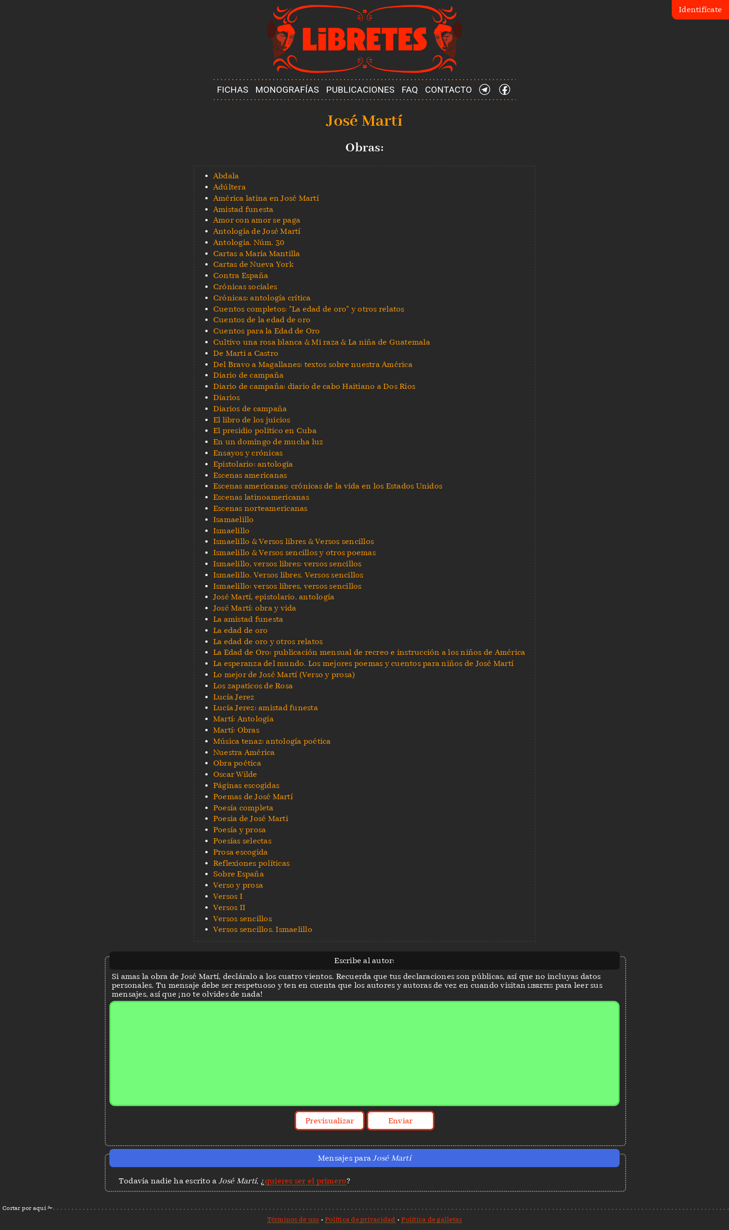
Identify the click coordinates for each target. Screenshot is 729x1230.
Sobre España (238, 874)
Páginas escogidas (246, 785)
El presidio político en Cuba (265, 430)
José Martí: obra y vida (255, 608)
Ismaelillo (231, 530)
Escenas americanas (250, 475)
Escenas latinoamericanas (261, 497)
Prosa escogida (240, 852)
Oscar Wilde (235, 774)
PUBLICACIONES (360, 89)
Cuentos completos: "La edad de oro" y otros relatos (309, 309)
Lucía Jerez (234, 697)
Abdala (226, 175)
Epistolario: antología (253, 464)
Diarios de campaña (250, 408)
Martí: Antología (243, 718)
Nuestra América (244, 752)
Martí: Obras (236, 730)
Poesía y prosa (239, 829)
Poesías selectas (242, 840)
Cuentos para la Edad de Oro (266, 330)
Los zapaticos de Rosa (253, 685)
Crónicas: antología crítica (262, 297)
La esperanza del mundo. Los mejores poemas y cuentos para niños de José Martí (363, 663)
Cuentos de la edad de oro (261, 319)
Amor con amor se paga (256, 220)
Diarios (226, 397)
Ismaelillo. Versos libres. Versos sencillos (288, 575)
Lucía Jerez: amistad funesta (265, 707)
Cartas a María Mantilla (256, 253)
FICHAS (233, 89)
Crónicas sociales (245, 286)
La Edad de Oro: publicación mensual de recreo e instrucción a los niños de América (369, 652)
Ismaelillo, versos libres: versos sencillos (287, 563)
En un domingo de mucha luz (268, 441)
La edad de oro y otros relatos (268, 641)
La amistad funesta (248, 619)
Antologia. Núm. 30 (249, 242)
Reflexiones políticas (251, 863)
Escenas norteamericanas (260, 508)
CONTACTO (448, 89)
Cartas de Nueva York (253, 264)
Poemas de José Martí (253, 796)
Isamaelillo (233, 519)
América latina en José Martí (266, 198)
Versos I (228, 896)
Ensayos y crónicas (248, 453)
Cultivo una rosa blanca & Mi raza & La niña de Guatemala (321, 342)
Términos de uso (293, 1219)
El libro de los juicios (251, 419)
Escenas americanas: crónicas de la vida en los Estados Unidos (327, 486)
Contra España (240, 275)
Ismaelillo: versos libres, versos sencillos (287, 586)
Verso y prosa (238, 885)
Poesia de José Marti (250, 818)
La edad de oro (240, 630)
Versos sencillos (242, 918)
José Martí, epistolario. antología (274, 596)
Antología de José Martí (257, 231)
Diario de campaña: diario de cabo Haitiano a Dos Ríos (314, 386)
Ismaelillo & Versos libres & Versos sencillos (293, 541)
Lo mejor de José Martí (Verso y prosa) (284, 674)
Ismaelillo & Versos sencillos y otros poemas (294, 552)
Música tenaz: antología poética (272, 741)
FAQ (410, 89)
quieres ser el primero (306, 1180)
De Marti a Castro (245, 353)
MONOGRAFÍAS (287, 89)
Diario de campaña (248, 375)
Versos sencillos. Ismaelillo (262, 929)
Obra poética (237, 763)
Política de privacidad (360, 1219)
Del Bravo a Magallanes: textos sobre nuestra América (312, 364)
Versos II (229, 907)
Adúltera (229, 187)
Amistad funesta (243, 209)
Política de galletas (431, 1219)
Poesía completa (243, 807)
